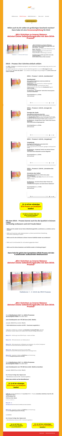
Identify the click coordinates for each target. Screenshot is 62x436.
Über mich (40, 16)
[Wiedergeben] (30, 103)
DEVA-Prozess (22, 16)
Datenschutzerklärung (50, 433)
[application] (41, 102)
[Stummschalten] (49, 102)
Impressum (41, 433)
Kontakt (47, 16)
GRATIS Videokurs (31, 21)
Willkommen (15, 16)
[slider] (52, 102)
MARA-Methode (32, 16)
